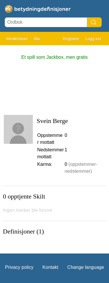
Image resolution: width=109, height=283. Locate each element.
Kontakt (50, 267)
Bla (37, 38)
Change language (85, 267)
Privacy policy (19, 267)
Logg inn (93, 38)
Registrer (71, 38)
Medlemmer (17, 38)
